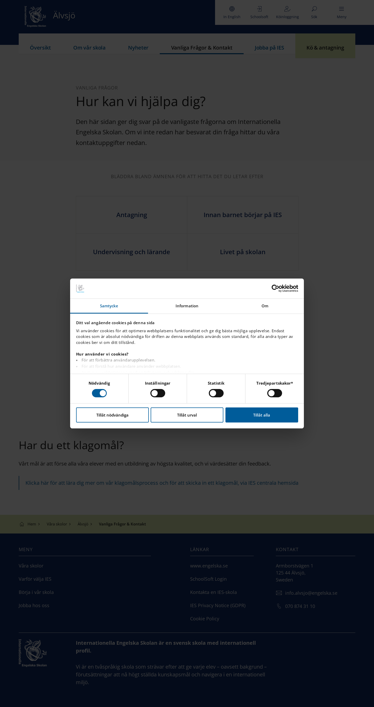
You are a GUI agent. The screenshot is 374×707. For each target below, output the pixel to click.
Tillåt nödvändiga (112, 415)
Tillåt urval (187, 415)
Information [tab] (187, 305)
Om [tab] (265, 305)
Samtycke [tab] (109, 305)
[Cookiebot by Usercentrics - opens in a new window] (275, 288)
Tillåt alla (261, 415)
